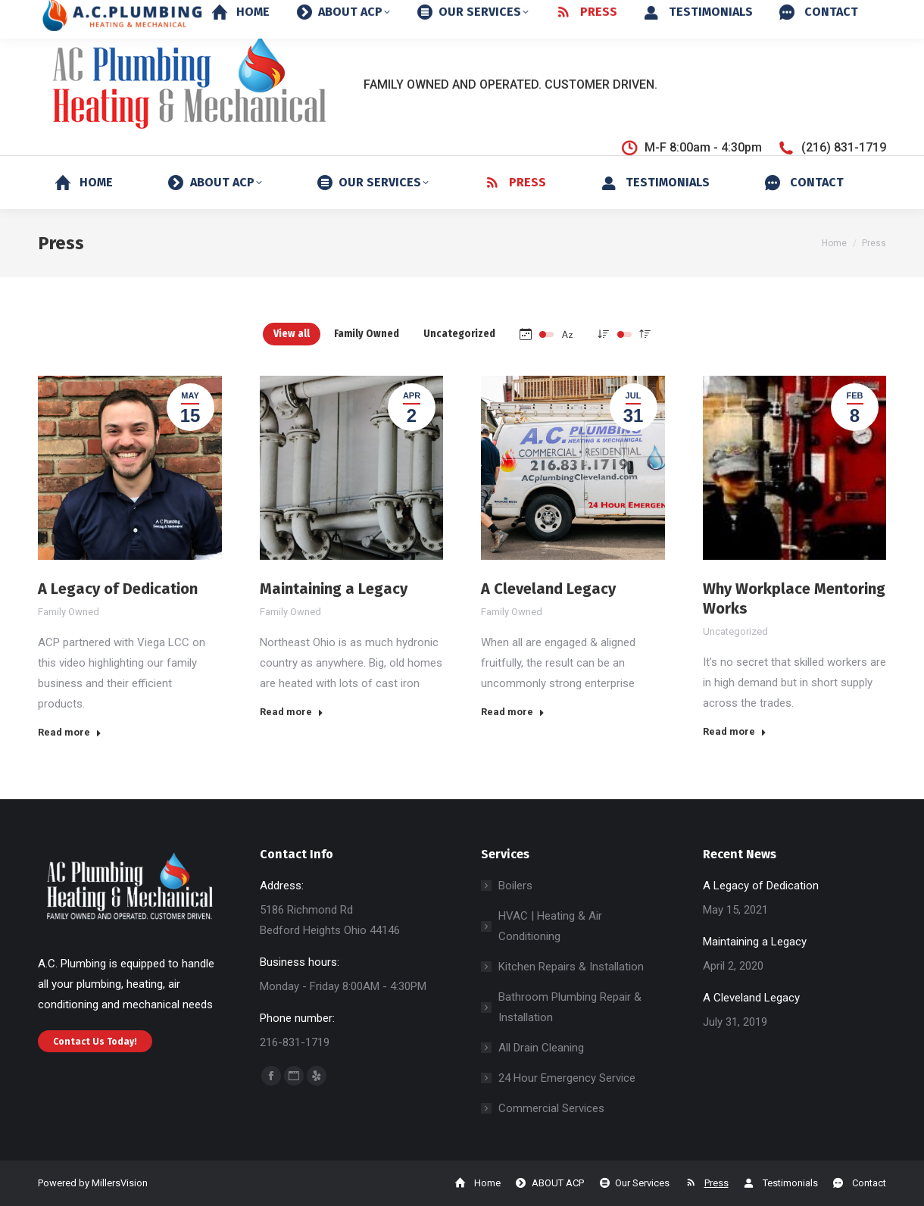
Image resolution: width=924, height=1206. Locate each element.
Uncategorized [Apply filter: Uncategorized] (459, 333)
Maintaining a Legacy (333, 589)
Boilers (515, 885)
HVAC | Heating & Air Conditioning (550, 926)
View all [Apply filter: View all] (291, 333)
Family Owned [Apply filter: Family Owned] (366, 333)
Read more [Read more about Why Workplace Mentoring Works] (734, 731)
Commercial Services (551, 1108)
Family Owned (68, 611)
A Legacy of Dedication (118, 589)
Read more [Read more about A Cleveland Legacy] (513, 711)
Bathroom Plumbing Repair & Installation (569, 1007)
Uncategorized (735, 631)
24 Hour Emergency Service (566, 1078)
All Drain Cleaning (541, 1047)
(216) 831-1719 (831, 147)
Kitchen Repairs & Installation (571, 966)
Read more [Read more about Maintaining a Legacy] (291, 711)
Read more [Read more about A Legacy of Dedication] (69, 732)
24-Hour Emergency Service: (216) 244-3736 (744, 14)
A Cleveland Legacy (548, 589)
